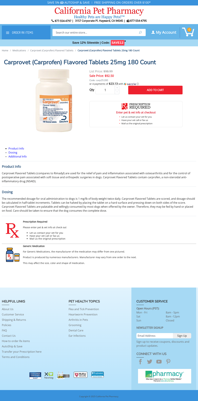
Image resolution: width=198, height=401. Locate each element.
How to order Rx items (16, 341)
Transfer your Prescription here (22, 351)
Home (5, 50)
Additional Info (17, 156)
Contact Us (9, 336)
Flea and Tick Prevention (84, 309)
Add (155, 90)
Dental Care (76, 330)
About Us (7, 309)
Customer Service (13, 314)
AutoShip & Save (12, 346)
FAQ (4, 330)
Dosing (12, 152)
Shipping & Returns (14, 320)
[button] (136, 84)
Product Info (16, 148)
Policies (6, 325)
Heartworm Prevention (83, 314)
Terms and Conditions (16, 357)
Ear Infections (77, 336)
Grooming (75, 325)
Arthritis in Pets (78, 320)
